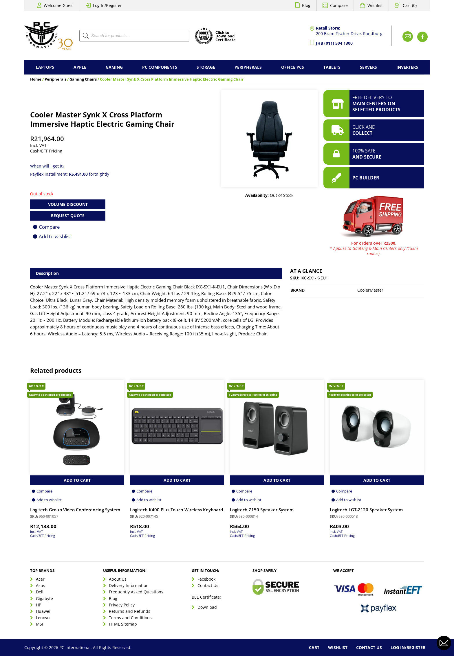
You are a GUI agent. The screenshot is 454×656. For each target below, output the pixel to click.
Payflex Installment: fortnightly (69, 174)
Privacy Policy (122, 605)
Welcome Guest (59, 5)
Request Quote (68, 215)
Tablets (331, 67)
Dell (39, 592)
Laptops (45, 67)
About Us (118, 579)
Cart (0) (410, 5)
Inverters (407, 67)
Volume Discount (68, 204)
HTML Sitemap (123, 624)
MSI (39, 624)
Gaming (114, 67)
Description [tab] (47, 273)
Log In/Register (107, 5)
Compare (339, 5)
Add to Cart (77, 480)
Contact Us (207, 585)
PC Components (159, 67)
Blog (306, 5)
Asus (40, 585)
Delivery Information (129, 585)
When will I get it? (47, 166)
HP (38, 605)
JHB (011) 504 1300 (334, 43)
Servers (368, 67)
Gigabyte (44, 598)
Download (207, 607)
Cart (314, 647)
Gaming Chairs (83, 79)
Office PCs (292, 67)
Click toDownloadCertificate (225, 36)
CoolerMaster (370, 290)
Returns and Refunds (129, 611)
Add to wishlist (55, 236)
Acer (40, 579)
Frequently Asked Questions (136, 592)
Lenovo (43, 617)
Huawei (43, 611)
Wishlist (375, 5)
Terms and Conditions (130, 617)
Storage (206, 67)
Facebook (206, 579)
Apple (80, 67)
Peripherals (248, 67)
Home (35, 79)
